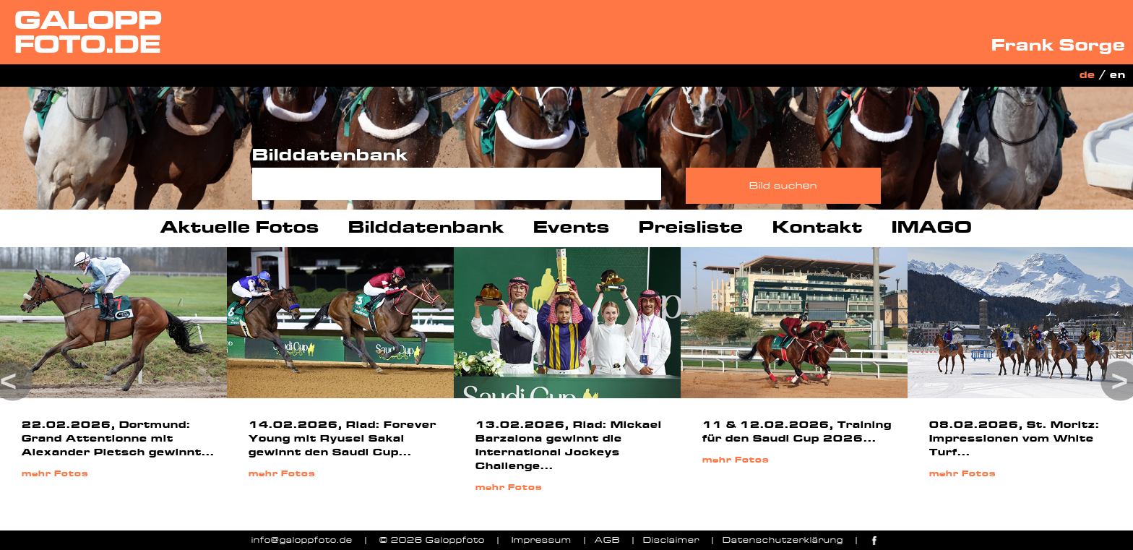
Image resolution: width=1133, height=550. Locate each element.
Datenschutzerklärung (783, 540)
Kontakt (817, 228)
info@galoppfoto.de (302, 540)
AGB (607, 540)
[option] (113, 373)
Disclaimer (671, 540)
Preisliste (691, 228)
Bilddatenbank (426, 228)
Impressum (542, 540)
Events (571, 228)
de (1087, 75)
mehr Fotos (55, 474)
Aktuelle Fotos (239, 228)
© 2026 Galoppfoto (432, 540)
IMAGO (932, 228)
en (1118, 75)
